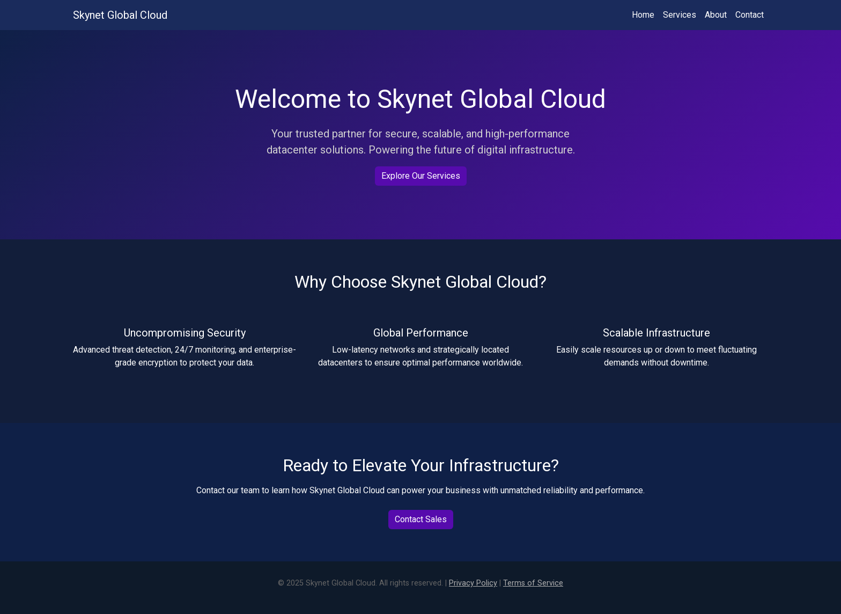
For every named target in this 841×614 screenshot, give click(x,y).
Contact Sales (421, 519)
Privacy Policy (473, 583)
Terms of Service (533, 583)
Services (679, 15)
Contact (749, 15)
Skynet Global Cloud (120, 15)
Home (643, 15)
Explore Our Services (420, 176)
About (716, 15)
